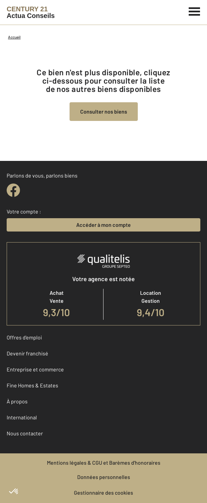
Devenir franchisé (27, 353)
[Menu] (194, 11)
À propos (17, 401)
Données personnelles (103, 477)
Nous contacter (25, 433)
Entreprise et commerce (35, 369)
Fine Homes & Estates (32, 385)
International (22, 417)
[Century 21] (31, 12)
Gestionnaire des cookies (103, 492)
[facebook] (13, 190)
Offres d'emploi (24, 337)
